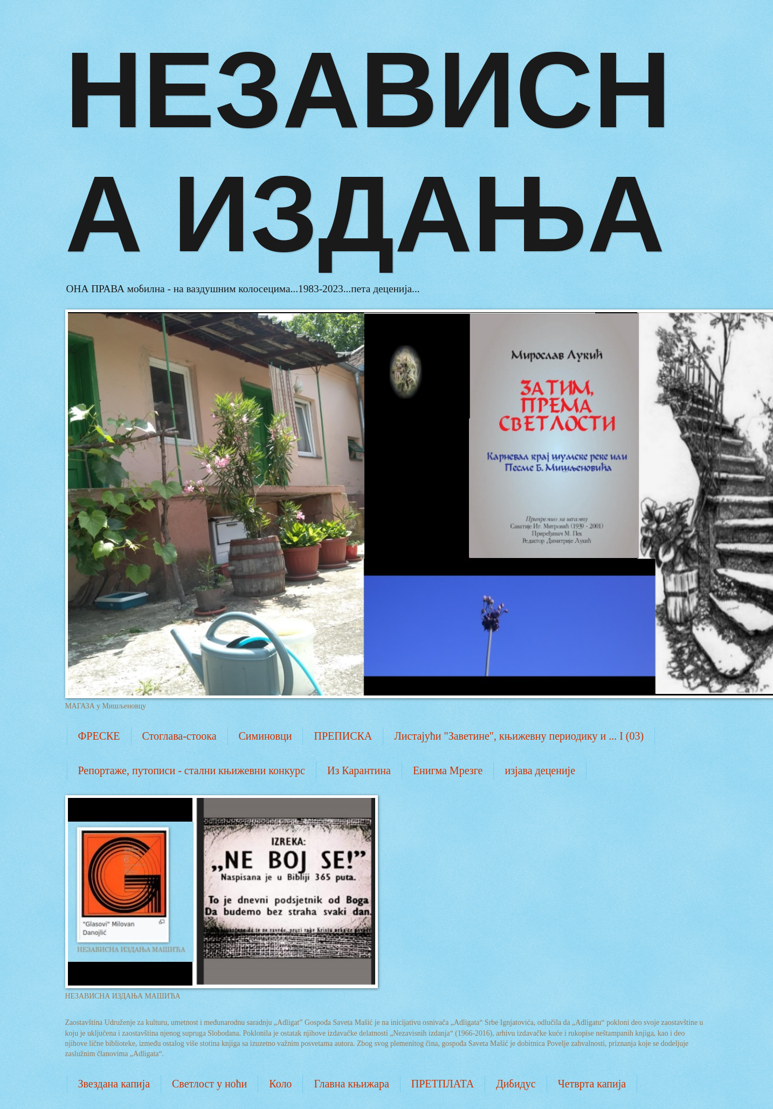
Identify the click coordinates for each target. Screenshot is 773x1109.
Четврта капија (592, 1084)
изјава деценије (540, 770)
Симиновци (265, 736)
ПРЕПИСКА (343, 736)
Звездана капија (114, 1084)
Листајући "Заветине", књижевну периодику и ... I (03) (519, 736)
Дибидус (516, 1084)
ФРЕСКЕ (99, 736)
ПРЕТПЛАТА (442, 1084)
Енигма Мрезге (448, 770)
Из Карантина (359, 770)
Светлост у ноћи (209, 1084)
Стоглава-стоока (179, 736)
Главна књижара (351, 1084)
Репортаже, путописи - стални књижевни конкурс (191, 770)
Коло (280, 1084)
